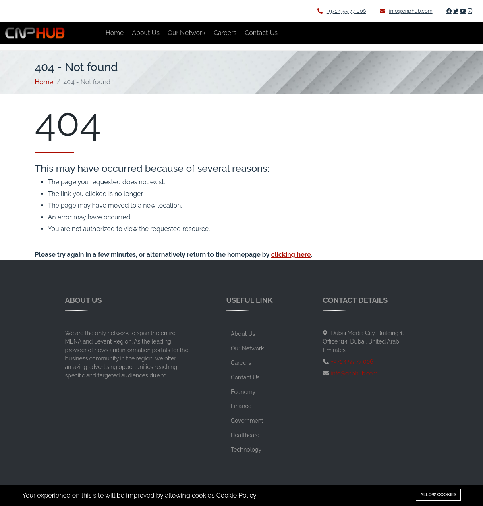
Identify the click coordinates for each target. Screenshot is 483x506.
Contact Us (261, 33)
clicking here (291, 254)
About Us (146, 33)
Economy (243, 392)
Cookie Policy (236, 495)
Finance (241, 406)
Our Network (186, 33)
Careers (225, 33)
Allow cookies (438, 494)
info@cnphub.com (406, 11)
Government (247, 420)
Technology (246, 449)
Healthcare (245, 435)
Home (115, 33)
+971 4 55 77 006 (341, 11)
